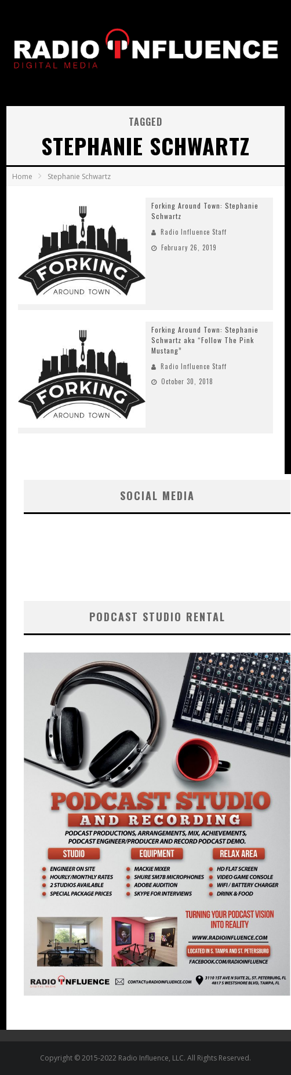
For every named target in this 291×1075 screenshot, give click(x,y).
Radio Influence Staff (194, 231)
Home (22, 176)
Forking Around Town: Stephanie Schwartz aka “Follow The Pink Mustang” (205, 340)
